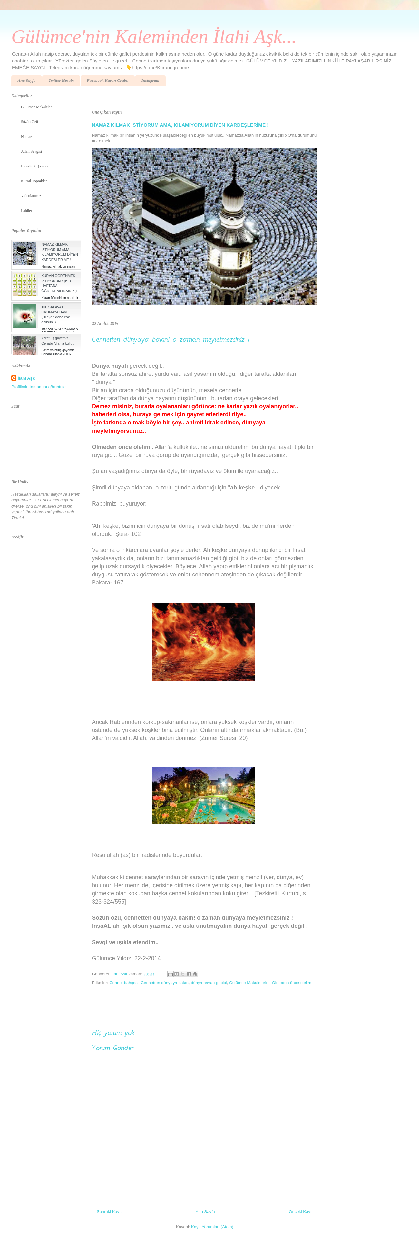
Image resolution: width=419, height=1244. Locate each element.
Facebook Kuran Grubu (107, 80)
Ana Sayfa (27, 80)
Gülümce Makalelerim (249, 982)
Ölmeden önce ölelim (291, 982)
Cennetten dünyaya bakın (165, 982)
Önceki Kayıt (301, 1211)
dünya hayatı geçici (209, 982)
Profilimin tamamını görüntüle (38, 387)
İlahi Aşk (26, 378)
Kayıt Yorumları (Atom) (212, 1226)
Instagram (150, 80)
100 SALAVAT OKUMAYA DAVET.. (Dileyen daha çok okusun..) (57, 314)
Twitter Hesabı (61, 80)
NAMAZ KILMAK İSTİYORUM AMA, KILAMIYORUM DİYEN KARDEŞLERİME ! (180, 125)
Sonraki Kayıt (109, 1211)
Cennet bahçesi (123, 982)
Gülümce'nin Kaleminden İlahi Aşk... (154, 36)
